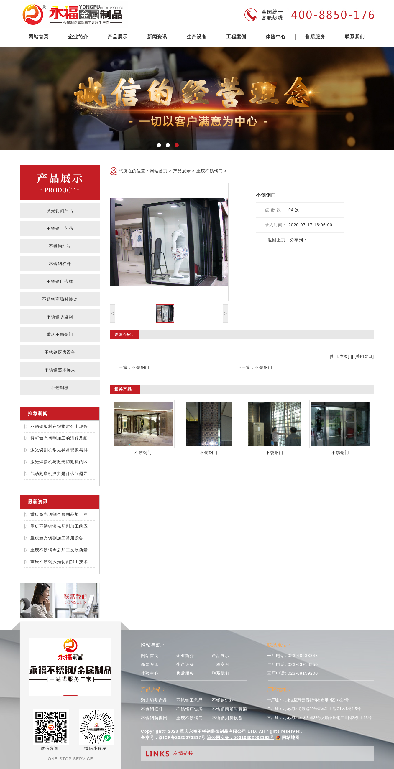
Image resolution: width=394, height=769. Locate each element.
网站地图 (291, 737)
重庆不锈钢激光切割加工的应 (59, 526)
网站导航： (153, 644)
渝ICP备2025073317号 (182, 737)
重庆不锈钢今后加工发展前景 (59, 549)
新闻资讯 (157, 36)
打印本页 (339, 356)
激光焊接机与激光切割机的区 (59, 461)
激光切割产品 (60, 210)
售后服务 (315, 36)
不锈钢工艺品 (60, 228)
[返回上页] (276, 239)
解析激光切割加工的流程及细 (59, 438)
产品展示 (118, 36)
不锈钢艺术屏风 (60, 369)
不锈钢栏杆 (60, 263)
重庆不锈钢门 (60, 334)
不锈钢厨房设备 (60, 352)
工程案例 (236, 36)
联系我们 (355, 36)
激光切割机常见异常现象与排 (59, 450)
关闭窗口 (364, 356)
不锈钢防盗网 (60, 316)
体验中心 (276, 36)
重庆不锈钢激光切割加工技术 (59, 561)
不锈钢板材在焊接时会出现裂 (59, 426)
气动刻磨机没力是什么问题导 (59, 473)
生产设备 (197, 36)
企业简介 (78, 36)
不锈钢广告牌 (60, 281)
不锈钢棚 (60, 387)
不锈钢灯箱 (60, 246)
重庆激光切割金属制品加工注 (59, 514)
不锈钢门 (141, 367)
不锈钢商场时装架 (60, 299)
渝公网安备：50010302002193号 (240, 737)
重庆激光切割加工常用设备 (56, 538)
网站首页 (39, 36)
